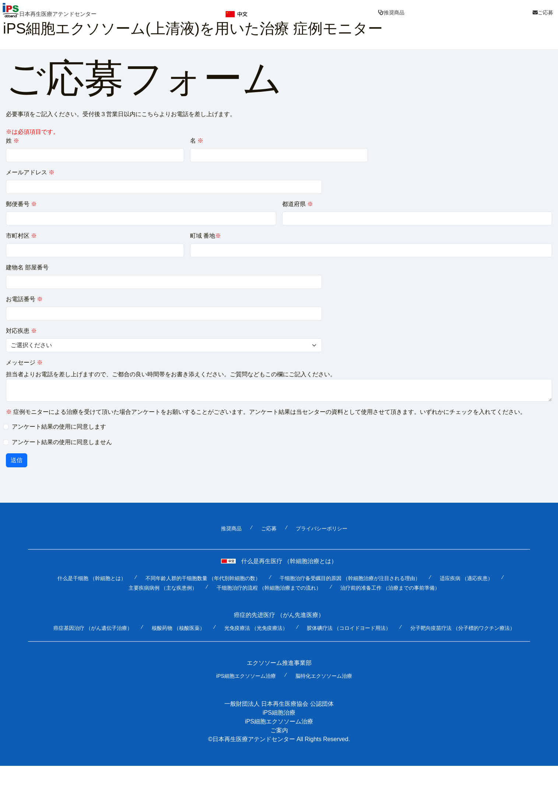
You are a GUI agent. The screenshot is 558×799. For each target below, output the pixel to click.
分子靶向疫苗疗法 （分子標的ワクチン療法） (462, 628)
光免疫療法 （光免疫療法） (256, 628)
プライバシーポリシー (321, 529)
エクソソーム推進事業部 (279, 663)
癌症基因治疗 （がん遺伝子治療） (92, 628)
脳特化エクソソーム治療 (323, 676)
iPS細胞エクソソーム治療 (246, 676)
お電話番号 (24, 299)
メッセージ (24, 363)
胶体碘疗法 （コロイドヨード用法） (349, 628)
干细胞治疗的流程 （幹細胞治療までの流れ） (269, 588)
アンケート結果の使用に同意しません (62, 442)
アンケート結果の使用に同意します (59, 427)
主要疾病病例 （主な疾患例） (163, 588)
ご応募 (269, 529)
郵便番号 (21, 204)
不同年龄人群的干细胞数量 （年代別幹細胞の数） (202, 579)
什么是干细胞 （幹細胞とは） (91, 579)
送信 (16, 460)
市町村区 (21, 236)
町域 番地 (205, 236)
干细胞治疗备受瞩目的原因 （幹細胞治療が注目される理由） (350, 579)
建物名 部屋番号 (27, 268)
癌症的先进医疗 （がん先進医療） (279, 615)
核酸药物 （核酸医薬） (178, 628)
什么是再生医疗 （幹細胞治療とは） (279, 561)
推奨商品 (231, 529)
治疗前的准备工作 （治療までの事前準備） (390, 588)
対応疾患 (21, 331)
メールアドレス (30, 173)
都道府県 (297, 204)
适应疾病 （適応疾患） (466, 579)
